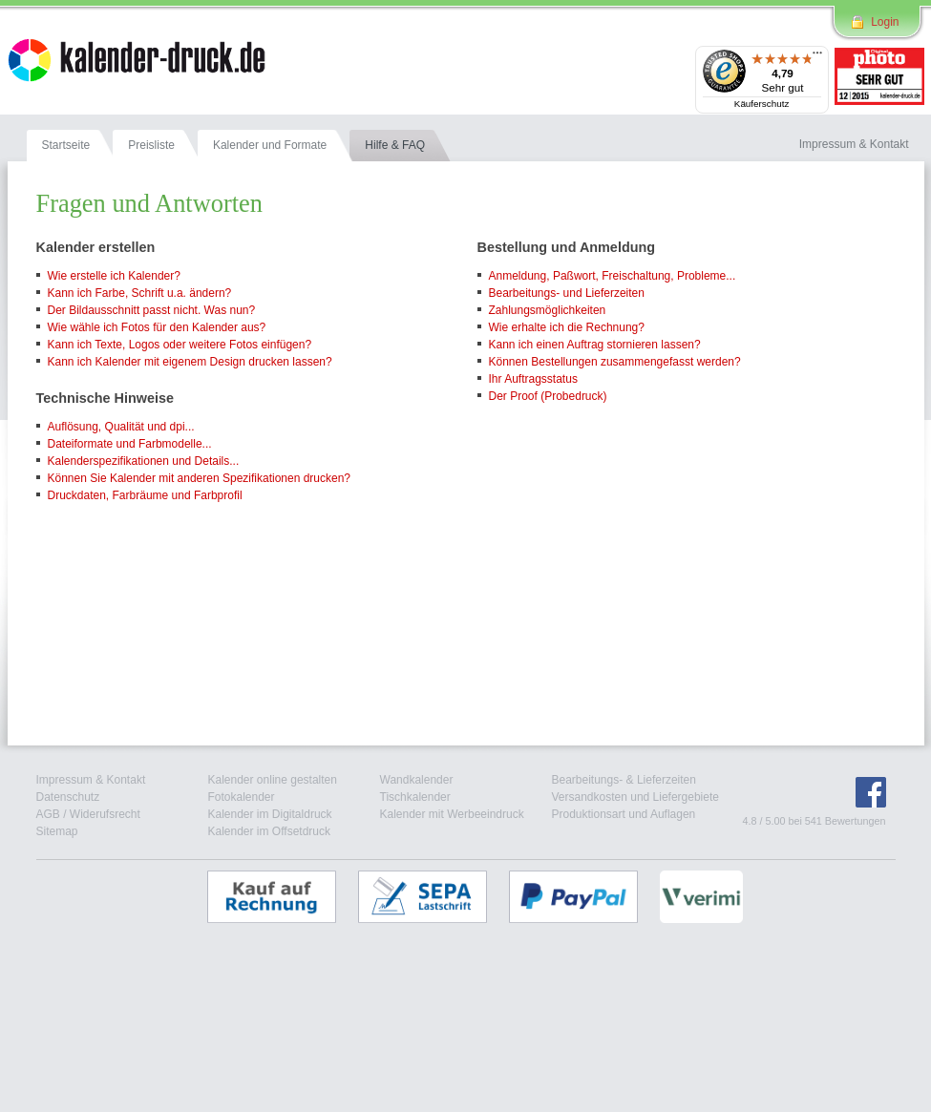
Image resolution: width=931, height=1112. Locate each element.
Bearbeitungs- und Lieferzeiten (567, 293)
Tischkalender (415, 797)
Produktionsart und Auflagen (624, 814)
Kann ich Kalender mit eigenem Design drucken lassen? (190, 361)
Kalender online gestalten (272, 780)
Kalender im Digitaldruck (270, 814)
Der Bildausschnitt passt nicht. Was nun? (152, 310)
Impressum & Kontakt (91, 780)
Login (885, 22)
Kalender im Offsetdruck (269, 831)
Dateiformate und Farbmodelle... (130, 444)
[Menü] (817, 57)
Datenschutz (68, 797)
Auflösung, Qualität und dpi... (121, 426)
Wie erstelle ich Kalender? (114, 276)
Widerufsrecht (105, 814)
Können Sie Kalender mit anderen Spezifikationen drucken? (199, 478)
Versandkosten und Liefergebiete (635, 797)
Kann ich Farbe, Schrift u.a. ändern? (140, 293)
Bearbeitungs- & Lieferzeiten (624, 780)
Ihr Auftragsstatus (533, 379)
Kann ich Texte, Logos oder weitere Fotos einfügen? (180, 344)
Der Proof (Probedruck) (548, 396)
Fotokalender (241, 797)
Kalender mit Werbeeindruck (452, 814)
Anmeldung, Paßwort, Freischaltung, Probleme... (612, 276)
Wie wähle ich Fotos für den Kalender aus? (157, 327)
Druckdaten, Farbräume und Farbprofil (145, 495)
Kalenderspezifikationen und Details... (144, 461)
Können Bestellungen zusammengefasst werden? (615, 361)
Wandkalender (417, 780)
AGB (48, 814)
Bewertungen (855, 821)
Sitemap (57, 831)
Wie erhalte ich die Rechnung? (567, 327)
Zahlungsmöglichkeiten (547, 310)
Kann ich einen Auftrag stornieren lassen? (595, 344)
